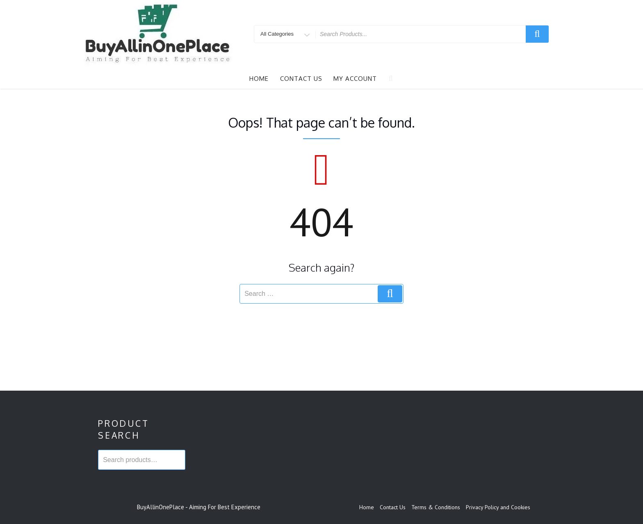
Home (259, 78)
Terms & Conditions (435, 507)
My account (355, 78)
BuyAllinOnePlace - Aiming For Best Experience (198, 507)
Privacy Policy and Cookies (498, 507)
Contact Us (301, 78)
